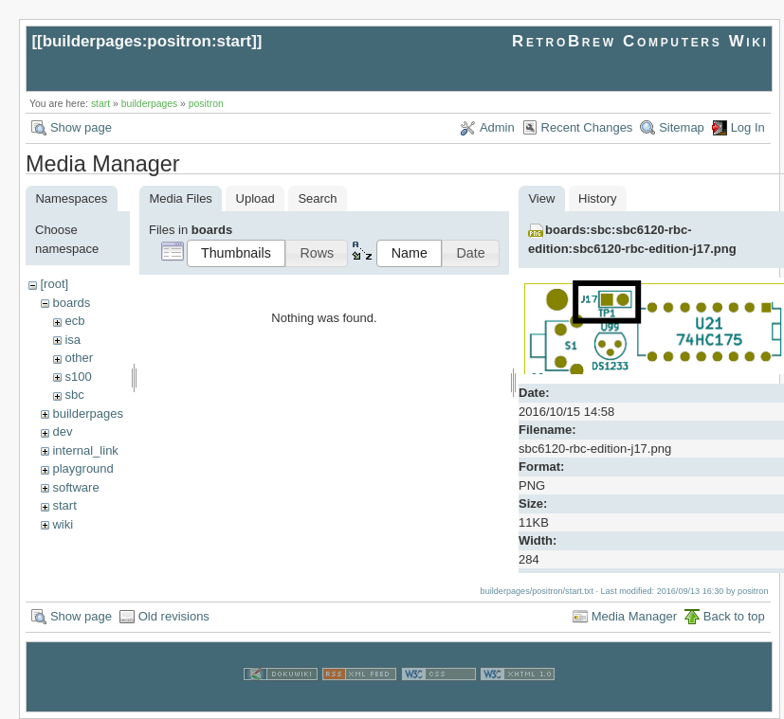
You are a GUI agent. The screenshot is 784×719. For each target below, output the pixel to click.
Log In (748, 127)
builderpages (149, 104)
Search (317, 198)
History (597, 198)
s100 (77, 376)
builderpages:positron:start (147, 41)
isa (72, 340)
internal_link (85, 450)
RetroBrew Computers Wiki (640, 41)
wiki (62, 524)
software (75, 487)
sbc (73, 394)
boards (71, 303)
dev (62, 431)
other (78, 358)
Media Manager (634, 616)
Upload (255, 198)
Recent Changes (587, 127)
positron (206, 104)
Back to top (734, 616)
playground (82, 468)
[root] (54, 284)
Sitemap (681, 127)
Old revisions (174, 616)
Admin (497, 127)
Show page (81, 127)
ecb (74, 321)
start (100, 104)
